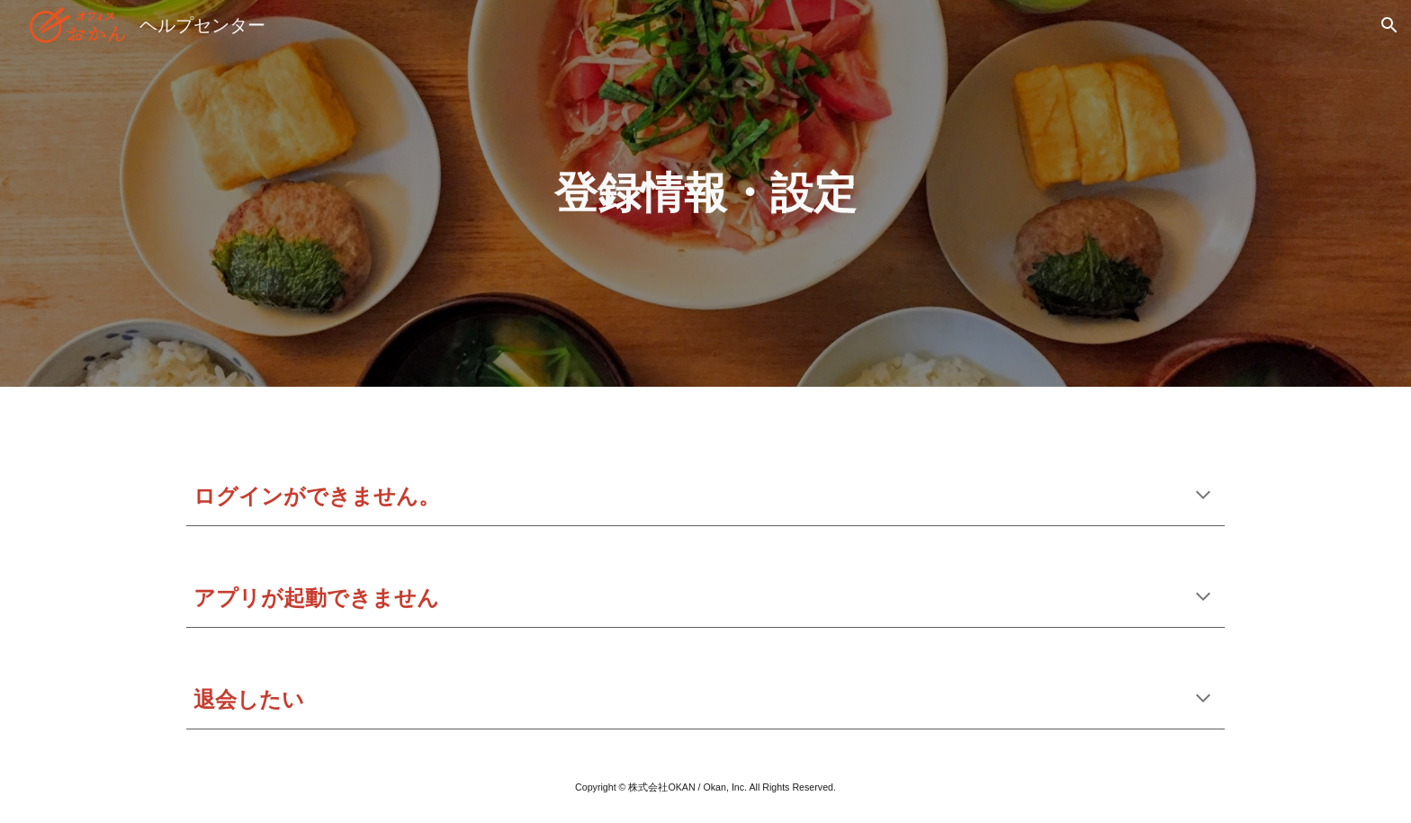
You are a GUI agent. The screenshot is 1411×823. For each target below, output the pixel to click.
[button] (1389, 25)
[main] (705, 193)
